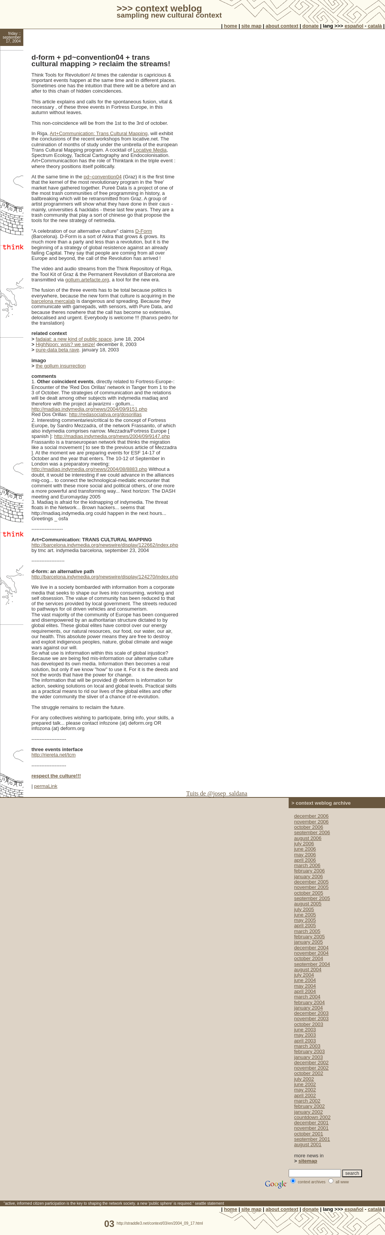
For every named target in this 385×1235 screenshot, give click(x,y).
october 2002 (308, 1073)
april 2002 (305, 1095)
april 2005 (305, 925)
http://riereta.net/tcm (53, 755)
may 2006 (305, 855)
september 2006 (312, 832)
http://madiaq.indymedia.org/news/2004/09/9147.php (112, 436)
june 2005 (305, 915)
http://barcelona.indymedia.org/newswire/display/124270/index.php (104, 577)
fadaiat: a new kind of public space (74, 339)
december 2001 (311, 1123)
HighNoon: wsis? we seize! (65, 344)
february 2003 (309, 1051)
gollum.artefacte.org (87, 280)
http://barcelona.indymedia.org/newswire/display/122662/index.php (104, 545)
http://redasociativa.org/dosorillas (105, 414)
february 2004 (309, 1002)
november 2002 (311, 1068)
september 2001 (312, 1139)
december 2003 (311, 1013)
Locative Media (149, 150)
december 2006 (311, 816)
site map (251, 26)
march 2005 (307, 931)
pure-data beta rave (57, 350)
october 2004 (308, 958)
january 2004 (308, 1008)
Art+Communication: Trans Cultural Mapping (99, 133)
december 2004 (311, 948)
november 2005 (311, 887)
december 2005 (311, 882)
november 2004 (311, 953)
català (375, 26)
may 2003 (305, 1035)
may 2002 (305, 1090)
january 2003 (308, 1057)
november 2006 (311, 822)
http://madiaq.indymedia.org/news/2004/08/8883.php (89, 469)
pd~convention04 (103, 177)
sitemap (307, 1161)
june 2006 (305, 849)
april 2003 (305, 1041)
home (230, 26)
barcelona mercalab (53, 301)
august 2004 (308, 969)
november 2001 (311, 1128)
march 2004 (307, 997)
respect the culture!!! (56, 776)
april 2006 (305, 860)
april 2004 (305, 991)
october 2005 (308, 893)
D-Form (143, 231)
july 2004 (304, 975)
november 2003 (311, 1018)
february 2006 (309, 871)
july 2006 (304, 843)
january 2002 (308, 1112)
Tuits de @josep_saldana (216, 793)
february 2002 (309, 1106)
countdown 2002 (312, 1117)
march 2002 (307, 1101)
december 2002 (311, 1062)
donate (310, 26)
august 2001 (308, 1144)
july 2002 (304, 1079)
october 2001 (308, 1134)
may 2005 (305, 920)
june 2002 (305, 1084)
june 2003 (305, 1029)
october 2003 (308, 1024)
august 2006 (308, 838)
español (353, 26)
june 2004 (305, 980)
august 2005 (308, 904)
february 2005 (309, 936)
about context (282, 26)
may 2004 (305, 986)
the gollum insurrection (61, 366)
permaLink (45, 786)
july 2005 (304, 909)
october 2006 (308, 827)
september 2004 (312, 964)
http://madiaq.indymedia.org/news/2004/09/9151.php (89, 409)
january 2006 (308, 876)
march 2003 (307, 1046)
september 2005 (312, 898)
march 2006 (307, 865)
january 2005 (308, 942)
